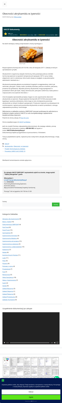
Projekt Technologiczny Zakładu (15, 149)
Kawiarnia (5, 249)
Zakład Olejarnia (7, 291)
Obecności (17, 146)
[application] (31, 328)
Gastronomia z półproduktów (12, 247)
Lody (4, 258)
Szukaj (4, 201)
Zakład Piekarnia (7, 294)
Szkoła (4, 286)
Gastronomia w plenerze (10, 244)
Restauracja (6, 275)
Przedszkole (6, 269)
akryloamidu (9, 146)
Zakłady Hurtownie (8, 300)
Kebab (4, 252)
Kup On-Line (25, 118)
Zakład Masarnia (7, 288)
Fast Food (5, 227)
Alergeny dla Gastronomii (10, 219)
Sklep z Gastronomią (9, 280)
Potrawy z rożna (7, 266)
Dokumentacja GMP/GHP (10, 224)
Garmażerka (6, 233)
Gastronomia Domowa (9, 236)
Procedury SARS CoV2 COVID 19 (15, 151)
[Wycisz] (55, 343)
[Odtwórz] (4, 343)
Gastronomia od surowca (10, 241)
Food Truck (6, 230)
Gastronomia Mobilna (9, 238)
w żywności (24, 146)
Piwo (4, 261)
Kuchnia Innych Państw (10, 255)
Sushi (4, 283)
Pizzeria (4, 263)
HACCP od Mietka (24, 122)
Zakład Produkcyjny (8, 297)
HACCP (7, 144)
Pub (3, 272)
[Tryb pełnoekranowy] (57, 343)
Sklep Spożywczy (7, 277)
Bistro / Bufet (6, 222)
